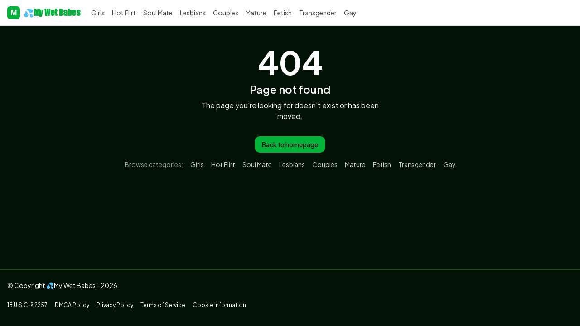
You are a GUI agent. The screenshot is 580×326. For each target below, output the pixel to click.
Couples (225, 13)
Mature (256, 13)
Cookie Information (219, 305)
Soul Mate (158, 13)
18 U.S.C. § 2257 (27, 305)
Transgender (318, 13)
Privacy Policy (115, 305)
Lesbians (193, 13)
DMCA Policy (72, 305)
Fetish (283, 13)
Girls (98, 13)
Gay (350, 13)
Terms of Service (162, 305)
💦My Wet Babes (43, 12)
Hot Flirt (124, 13)
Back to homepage (290, 144)
